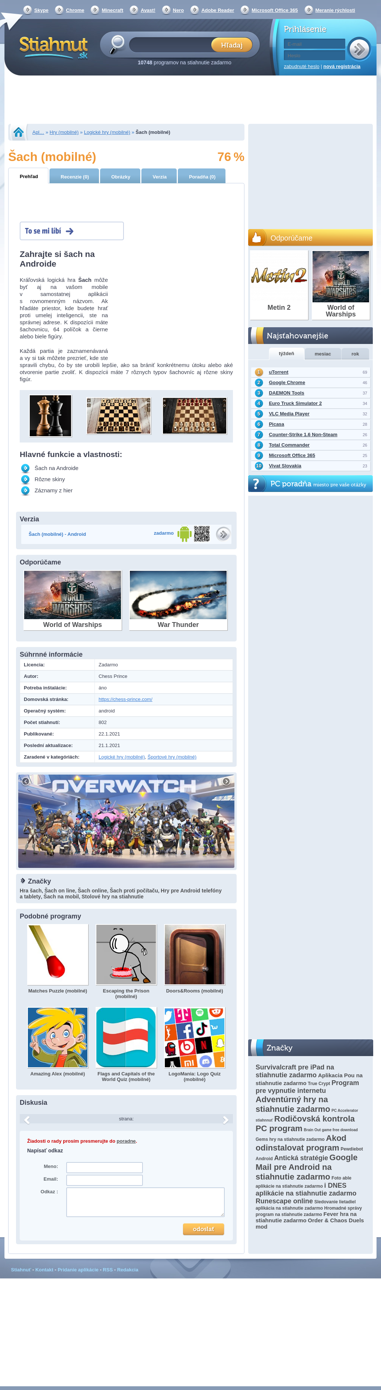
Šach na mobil (61, 897)
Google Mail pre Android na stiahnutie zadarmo (307, 1167)
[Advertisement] (190, 100)
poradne (126, 1141)
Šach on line (59, 891)
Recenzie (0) (75, 177)
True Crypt (319, 1083)
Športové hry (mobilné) (172, 757)
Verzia (160, 177)
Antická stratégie (301, 1158)
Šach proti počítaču (134, 891)
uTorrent (278, 372)
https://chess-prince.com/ (126, 699)
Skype (41, 10)
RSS (108, 1269)
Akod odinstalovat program (301, 1142)
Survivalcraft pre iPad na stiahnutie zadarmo (295, 1071)
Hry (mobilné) (64, 132)
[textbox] (172, 44)
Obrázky (120, 177)
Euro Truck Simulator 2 (295, 403)
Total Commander (289, 445)
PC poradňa (318, 484)
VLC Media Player (289, 413)
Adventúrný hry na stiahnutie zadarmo (293, 1104)
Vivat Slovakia (285, 466)
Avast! (148, 10)
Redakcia (127, 1269)
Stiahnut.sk (52, 47)
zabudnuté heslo (301, 66)
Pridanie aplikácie (78, 1269)
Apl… (38, 132)
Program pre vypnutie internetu (307, 1086)
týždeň (286, 353)
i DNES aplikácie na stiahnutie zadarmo (306, 1189)
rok (355, 354)
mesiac (323, 354)
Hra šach (31, 891)
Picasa (276, 424)
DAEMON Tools (286, 393)
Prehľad (29, 176)
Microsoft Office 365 (275, 10)
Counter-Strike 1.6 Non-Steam (303, 434)
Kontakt (44, 1269)
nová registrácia (342, 66)
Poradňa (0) (202, 177)
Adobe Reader (217, 10)
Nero (178, 10)
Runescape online (284, 1201)
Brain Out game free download (331, 1130)
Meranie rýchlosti (335, 10)
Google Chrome (287, 382)
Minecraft (112, 10)
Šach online (92, 891)
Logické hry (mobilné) (107, 132)
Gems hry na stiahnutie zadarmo (290, 1139)
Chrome (75, 10)
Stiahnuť (21, 1269)
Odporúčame (291, 238)
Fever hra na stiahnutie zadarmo (306, 1217)
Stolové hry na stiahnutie (112, 897)
